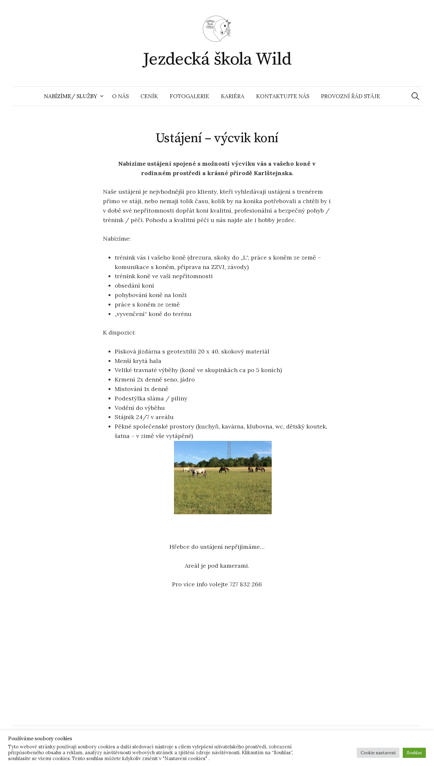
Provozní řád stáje (350, 96)
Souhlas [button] (414, 753)
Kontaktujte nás (282, 96)
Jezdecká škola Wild (217, 59)
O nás (120, 96)
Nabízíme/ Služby (70, 96)
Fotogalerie (189, 96)
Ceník (149, 96)
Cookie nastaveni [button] (378, 753)
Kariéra (232, 96)
